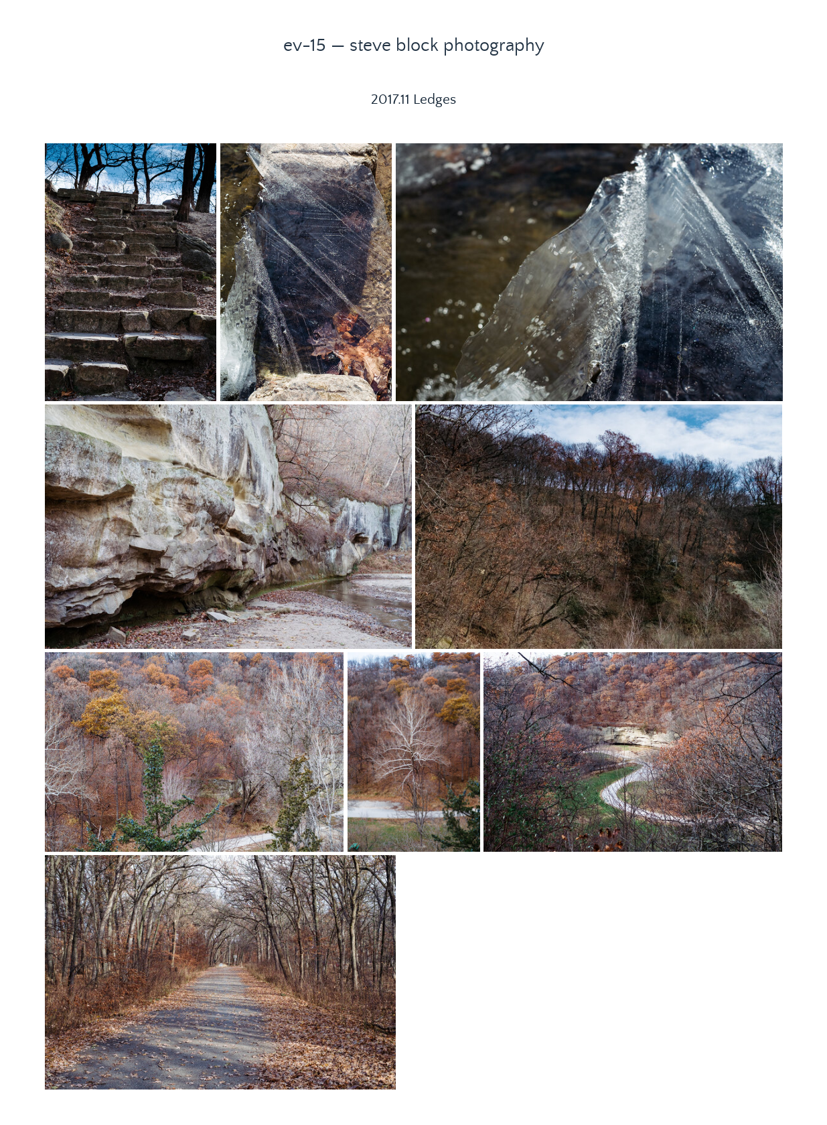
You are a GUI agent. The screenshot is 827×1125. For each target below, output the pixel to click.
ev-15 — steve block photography (413, 45)
